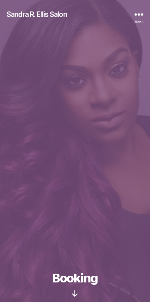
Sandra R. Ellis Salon (37, 14)
